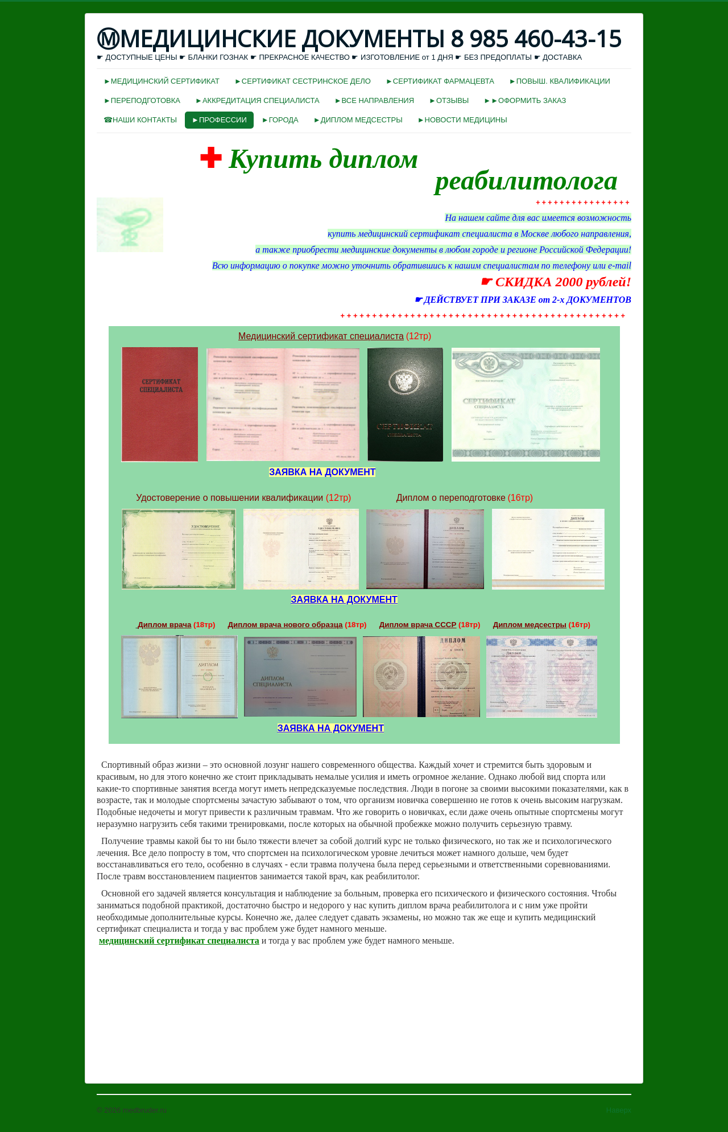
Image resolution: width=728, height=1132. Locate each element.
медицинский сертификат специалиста (179, 940)
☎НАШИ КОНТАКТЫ (140, 120)
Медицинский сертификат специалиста (321, 336)
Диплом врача (164, 624)
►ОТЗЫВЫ (449, 100)
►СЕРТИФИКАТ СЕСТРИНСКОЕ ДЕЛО (302, 81)
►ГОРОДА (280, 120)
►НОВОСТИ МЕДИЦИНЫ (462, 120)
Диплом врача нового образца (285, 624)
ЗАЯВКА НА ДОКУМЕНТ (344, 599)
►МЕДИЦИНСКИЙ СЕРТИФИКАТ (162, 81)
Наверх (618, 1110)
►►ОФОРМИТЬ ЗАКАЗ (524, 100)
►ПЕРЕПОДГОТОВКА (142, 100)
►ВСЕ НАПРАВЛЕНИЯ (374, 100)
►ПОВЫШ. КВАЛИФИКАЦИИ (559, 81)
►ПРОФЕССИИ (219, 120)
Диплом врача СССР (418, 624)
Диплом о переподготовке (451, 498)
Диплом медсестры (529, 624)
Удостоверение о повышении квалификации (229, 498)
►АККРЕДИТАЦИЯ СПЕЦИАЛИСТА (257, 100)
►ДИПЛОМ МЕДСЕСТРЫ (358, 120)
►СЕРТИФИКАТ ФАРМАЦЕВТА (440, 81)
